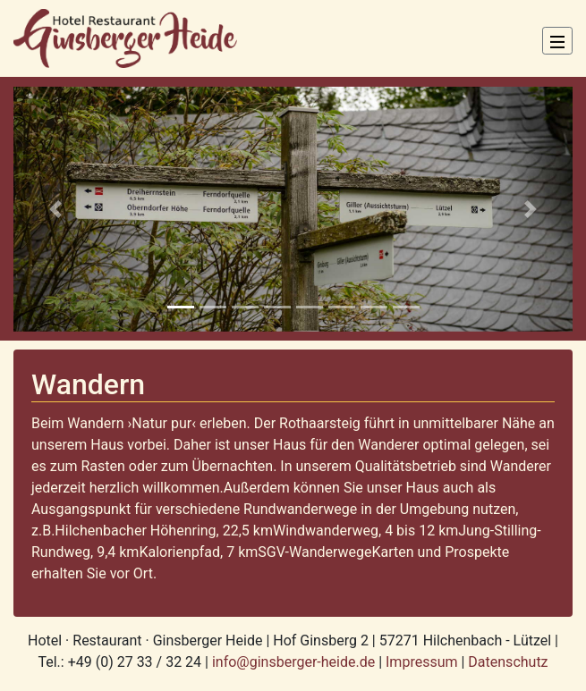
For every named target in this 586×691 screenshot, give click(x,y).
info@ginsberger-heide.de (295, 661)
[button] (55, 209)
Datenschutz (508, 661)
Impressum (422, 661)
